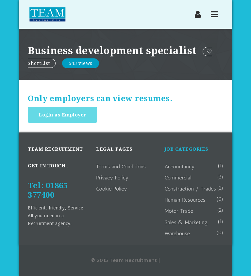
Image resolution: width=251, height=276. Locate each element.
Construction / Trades (190, 189)
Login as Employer (62, 114)
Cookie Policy (111, 189)
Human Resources (185, 200)
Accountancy (180, 166)
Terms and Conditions (121, 166)
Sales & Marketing (186, 222)
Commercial (178, 178)
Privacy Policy (112, 178)
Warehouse (177, 233)
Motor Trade (179, 211)
